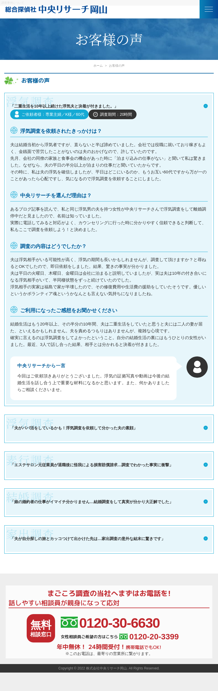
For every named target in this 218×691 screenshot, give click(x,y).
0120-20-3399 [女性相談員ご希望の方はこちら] (149, 636)
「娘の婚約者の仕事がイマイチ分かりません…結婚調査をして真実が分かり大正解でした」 (109, 501)
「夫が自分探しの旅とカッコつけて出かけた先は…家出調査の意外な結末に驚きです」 (109, 537)
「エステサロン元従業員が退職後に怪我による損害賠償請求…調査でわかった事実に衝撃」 (109, 464)
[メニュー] (209, 9)
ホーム (98, 65)
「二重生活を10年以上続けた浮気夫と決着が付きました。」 (109, 106)
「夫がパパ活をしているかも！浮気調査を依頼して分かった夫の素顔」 (109, 427)
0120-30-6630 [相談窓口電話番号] (110, 622)
